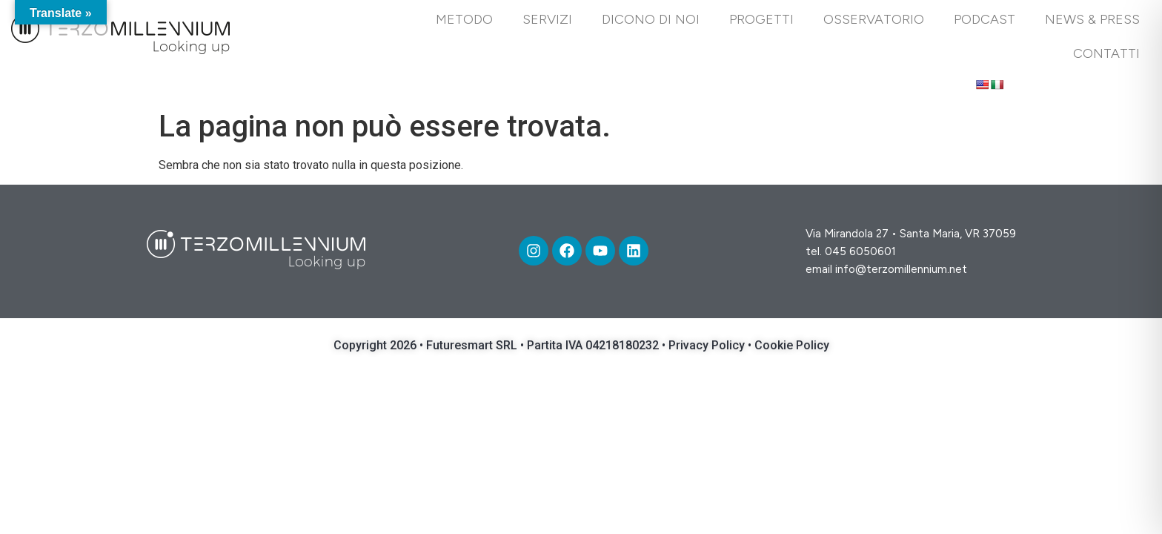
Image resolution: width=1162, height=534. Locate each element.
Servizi (547, 19)
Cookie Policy (791, 345)
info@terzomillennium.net (901, 269)
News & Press (1092, 19)
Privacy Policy (708, 345)
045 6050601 (860, 251)
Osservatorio (873, 19)
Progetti (761, 19)
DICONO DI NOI (651, 19)
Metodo (464, 19)
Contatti (1106, 53)
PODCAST (984, 19)
